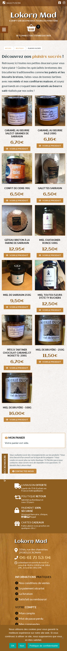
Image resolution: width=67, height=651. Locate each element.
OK (12, 645)
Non (22, 645)
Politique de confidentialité (43, 645)
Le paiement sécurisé (31, 588)
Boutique (20, 48)
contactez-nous (23, 471)
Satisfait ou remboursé (33, 599)
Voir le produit (17, 148)
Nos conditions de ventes (34, 583)
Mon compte (27, 613)
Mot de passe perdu (31, 618)
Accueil (8, 48)
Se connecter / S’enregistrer (33, 35)
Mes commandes (29, 624)
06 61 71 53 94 (11, 3)
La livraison (26, 593)
